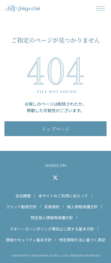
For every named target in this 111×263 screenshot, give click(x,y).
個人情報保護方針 (82, 206)
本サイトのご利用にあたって (63, 196)
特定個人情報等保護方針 (51, 217)
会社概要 (23, 196)
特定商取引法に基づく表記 (82, 240)
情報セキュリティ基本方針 (29, 240)
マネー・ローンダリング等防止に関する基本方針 (51, 228)
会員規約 (51, 206)
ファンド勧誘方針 (21, 206)
